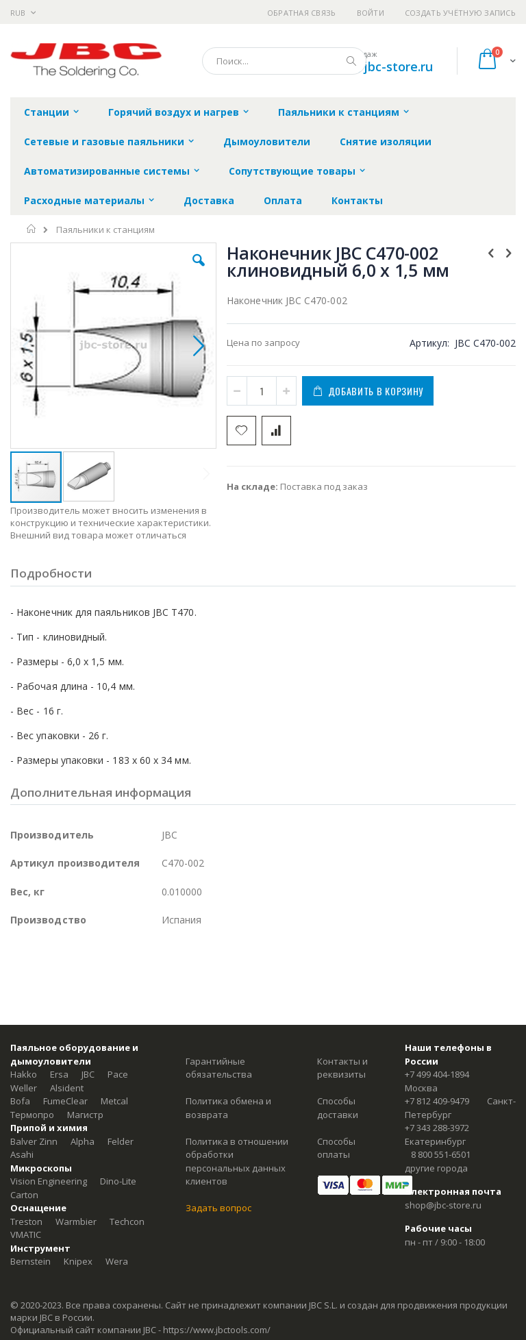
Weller (23, 1088)
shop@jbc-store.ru (378, 66)
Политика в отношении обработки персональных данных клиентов (237, 1161)
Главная (32, 229)
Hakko (23, 1074)
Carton (24, 1195)
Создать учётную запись (460, 13)
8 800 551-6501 (441, 1154)
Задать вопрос (218, 1208)
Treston (26, 1221)
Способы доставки (337, 1108)
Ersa (59, 1074)
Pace (118, 1074)
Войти (370, 13)
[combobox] (284, 61)
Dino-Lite (118, 1181)
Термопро (32, 1114)
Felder (121, 1141)
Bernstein (30, 1261)
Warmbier (76, 1221)
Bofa (20, 1101)
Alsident (67, 1088)
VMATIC (25, 1234)
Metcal (114, 1101)
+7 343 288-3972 (437, 1127)
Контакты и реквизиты (342, 1068)
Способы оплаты (336, 1148)
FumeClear (65, 1101)
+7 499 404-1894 (437, 1074)
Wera (116, 1261)
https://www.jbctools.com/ (217, 1330)
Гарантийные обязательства (219, 1068)
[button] (198, 270)
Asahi (22, 1154)
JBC (88, 1074)
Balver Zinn (34, 1141)
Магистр (85, 1114)
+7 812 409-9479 (437, 1101)
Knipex (78, 1261)
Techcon (127, 1221)
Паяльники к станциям (105, 229)
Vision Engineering (48, 1181)
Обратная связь (301, 13)
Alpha (83, 1141)
